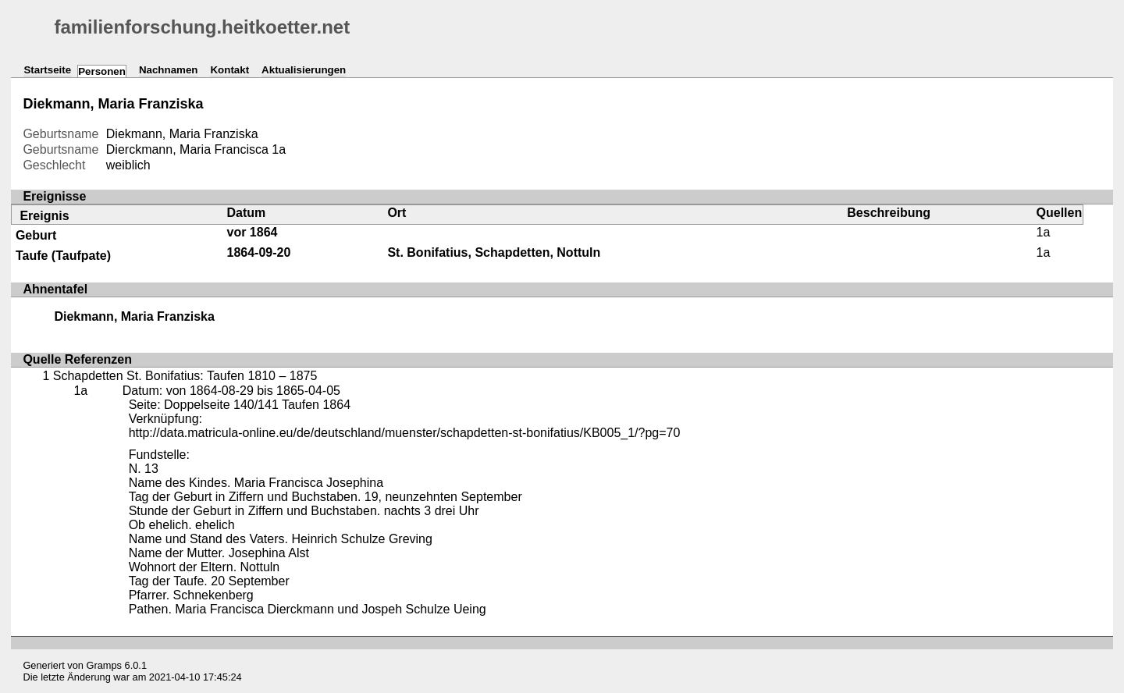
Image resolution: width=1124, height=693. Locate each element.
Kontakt (229, 70)
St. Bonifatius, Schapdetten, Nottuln (493, 252)
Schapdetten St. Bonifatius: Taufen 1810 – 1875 (185, 375)
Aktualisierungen (303, 70)
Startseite (47, 70)
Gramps (105, 665)
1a (279, 149)
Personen (102, 71)
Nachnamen (168, 70)
